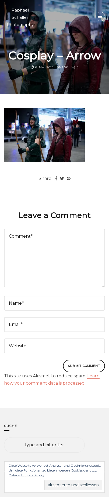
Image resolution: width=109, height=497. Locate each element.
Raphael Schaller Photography (20, 17)
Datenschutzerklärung (26, 475)
